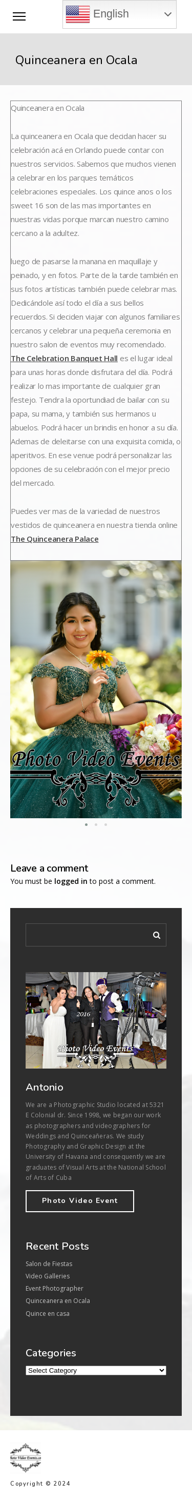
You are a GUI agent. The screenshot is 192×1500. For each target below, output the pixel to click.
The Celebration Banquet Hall (64, 358)
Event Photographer (54, 1288)
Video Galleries (48, 1276)
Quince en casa (48, 1313)
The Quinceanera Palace (55, 539)
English (97, 14)
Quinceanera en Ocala (58, 1300)
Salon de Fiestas (49, 1263)
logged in (71, 881)
